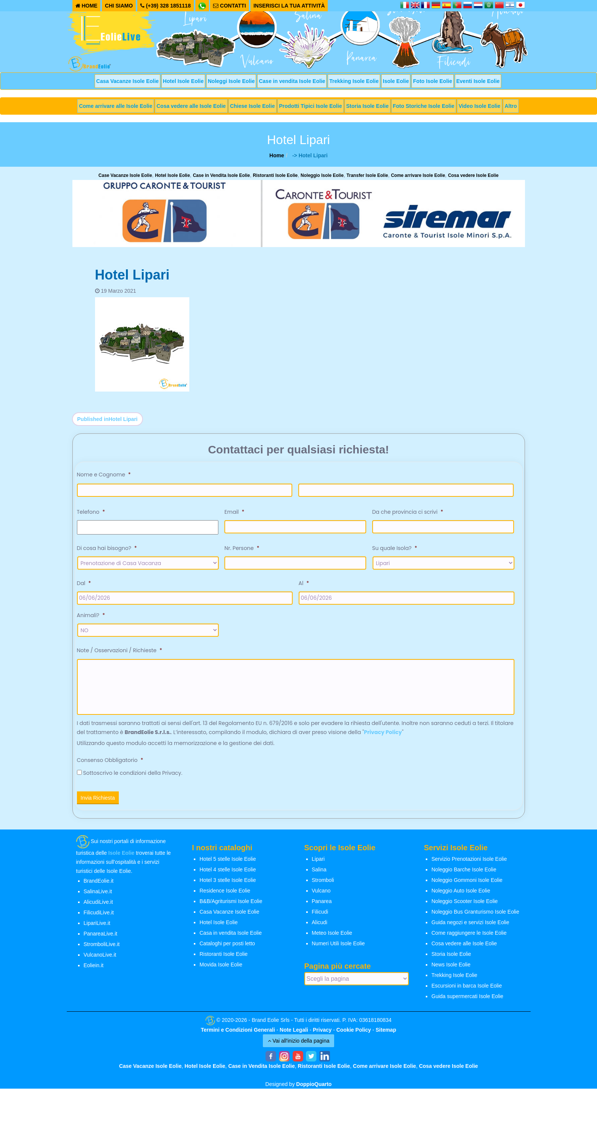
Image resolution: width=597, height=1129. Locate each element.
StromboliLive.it (102, 949)
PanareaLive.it (101, 938)
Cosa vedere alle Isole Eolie (191, 106)
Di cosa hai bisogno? (107, 548)
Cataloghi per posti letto (227, 948)
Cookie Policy (353, 1034)
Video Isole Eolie (479, 106)
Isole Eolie (396, 81)
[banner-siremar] (298, 213)
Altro (511, 106)
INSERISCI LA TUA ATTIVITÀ (289, 6)
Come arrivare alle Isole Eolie (115, 106)
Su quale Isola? (394, 548)
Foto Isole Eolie (432, 81)
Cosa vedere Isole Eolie (473, 175)
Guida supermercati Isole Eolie (467, 1001)
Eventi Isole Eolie (478, 81)
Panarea (322, 906)
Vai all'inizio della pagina (299, 1045)
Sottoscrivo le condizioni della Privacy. (132, 777)
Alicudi (319, 927)
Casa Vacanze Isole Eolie (127, 81)
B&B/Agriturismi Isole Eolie (231, 906)
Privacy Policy (383, 736)
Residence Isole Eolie (225, 895)
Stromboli (323, 885)
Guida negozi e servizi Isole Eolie (470, 927)
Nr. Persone (241, 548)
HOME (86, 6)
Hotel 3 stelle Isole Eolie (228, 885)
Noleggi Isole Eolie (231, 81)
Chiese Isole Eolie (252, 106)
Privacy (322, 1034)
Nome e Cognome (104, 474)
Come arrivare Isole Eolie (418, 175)
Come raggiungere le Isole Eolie (468, 937)
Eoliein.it (94, 970)
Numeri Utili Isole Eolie (338, 948)
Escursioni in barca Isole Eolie (466, 990)
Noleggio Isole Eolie (322, 175)
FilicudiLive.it (99, 917)
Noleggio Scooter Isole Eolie (464, 906)
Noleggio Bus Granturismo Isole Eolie (475, 916)
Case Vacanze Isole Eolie (125, 175)
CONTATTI (229, 6)
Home (276, 155)
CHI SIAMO (119, 6)
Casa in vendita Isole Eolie (231, 937)
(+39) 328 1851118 (165, 6)
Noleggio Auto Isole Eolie (460, 895)
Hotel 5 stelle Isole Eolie (228, 863)
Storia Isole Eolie (367, 106)
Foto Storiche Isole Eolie (423, 106)
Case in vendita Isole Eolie (292, 81)
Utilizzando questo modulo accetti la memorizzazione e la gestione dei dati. (176, 747)
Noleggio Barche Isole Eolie (463, 874)
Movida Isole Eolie (221, 969)
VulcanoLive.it (100, 959)
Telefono (91, 511)
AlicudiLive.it (98, 906)
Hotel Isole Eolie (183, 81)
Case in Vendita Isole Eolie (221, 175)
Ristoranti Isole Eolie (275, 175)
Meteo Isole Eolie (332, 937)
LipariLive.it (97, 928)
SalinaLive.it (98, 896)
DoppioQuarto (313, 1088)
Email (234, 511)
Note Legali (294, 1034)
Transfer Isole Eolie (367, 175)
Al (304, 583)
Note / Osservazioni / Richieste (119, 650)
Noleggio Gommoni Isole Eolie (466, 885)
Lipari (318, 863)
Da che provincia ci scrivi (407, 511)
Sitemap (386, 1034)
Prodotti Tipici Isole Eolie (310, 106)
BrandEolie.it (99, 885)
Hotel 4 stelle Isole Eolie (228, 874)
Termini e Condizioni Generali (238, 1034)
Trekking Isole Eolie (354, 81)
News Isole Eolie (451, 969)
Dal (84, 583)
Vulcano (321, 895)
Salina (319, 874)
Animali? (91, 615)
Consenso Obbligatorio (110, 764)
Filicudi (320, 916)
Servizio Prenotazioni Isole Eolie (469, 863)
